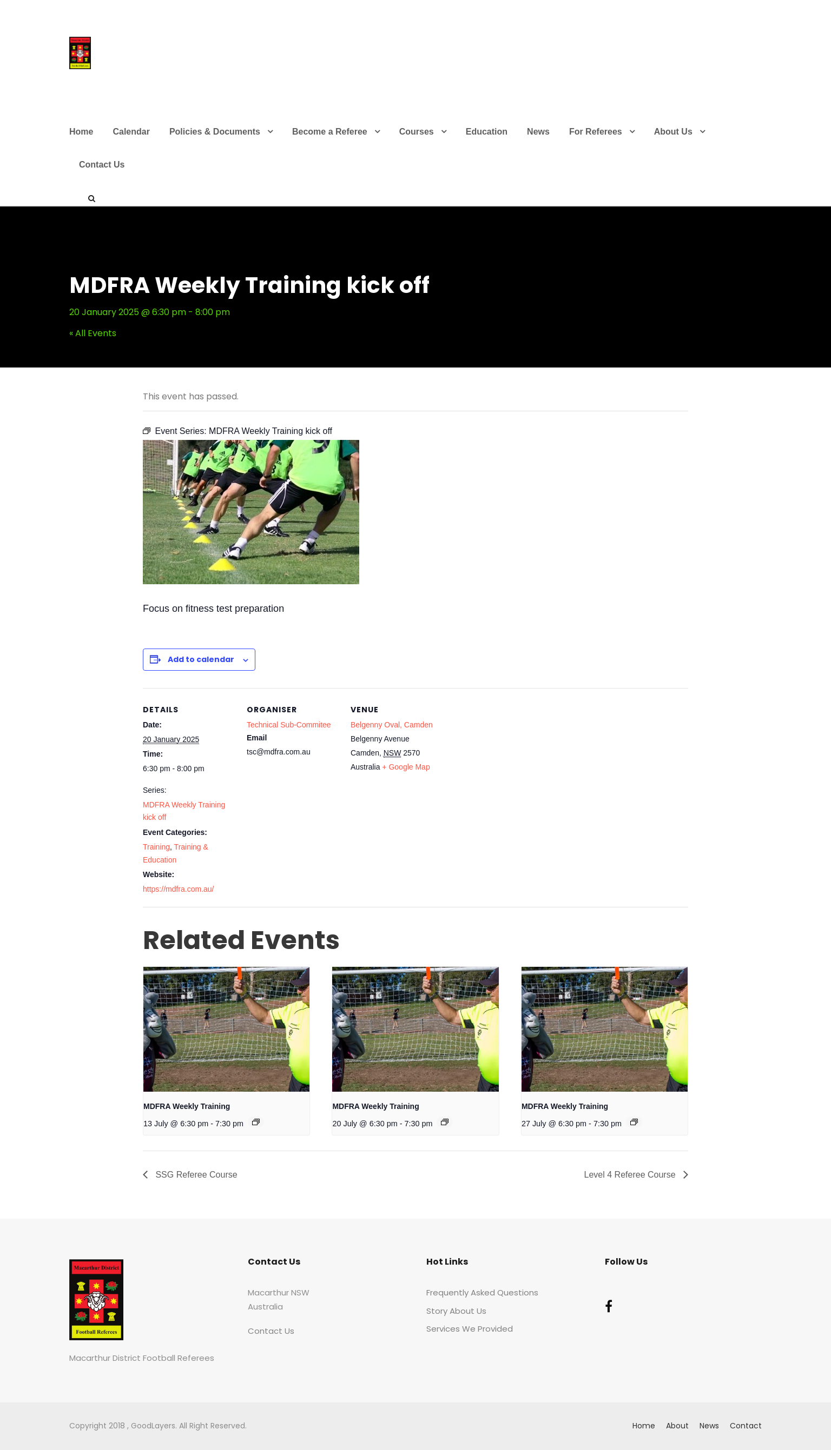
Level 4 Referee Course (631, 1174)
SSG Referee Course (195, 1174)
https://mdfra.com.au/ (178, 889)
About (677, 1425)
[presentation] (226, 1029)
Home (81, 131)
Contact (746, 1425)
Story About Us (456, 1311)
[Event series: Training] (256, 1122)
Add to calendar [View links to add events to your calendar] (201, 659)
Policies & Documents (214, 131)
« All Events (92, 333)
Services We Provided (469, 1328)
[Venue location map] (511, 762)
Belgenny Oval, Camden (392, 724)
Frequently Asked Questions (482, 1292)
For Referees (595, 131)
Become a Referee (329, 131)
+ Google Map (406, 767)
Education (486, 131)
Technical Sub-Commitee (289, 724)
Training (156, 847)
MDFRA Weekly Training (186, 1106)
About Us (673, 131)
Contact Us (101, 164)
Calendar (131, 131)
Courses (416, 131)
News (538, 131)
